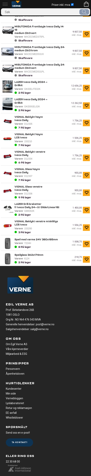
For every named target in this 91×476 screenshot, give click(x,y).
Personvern (13, 368)
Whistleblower (14, 417)
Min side (11, 393)
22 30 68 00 (13, 461)
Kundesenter (13, 388)
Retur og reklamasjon (19, 408)
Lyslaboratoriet (15, 403)
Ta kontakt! (19, 442)
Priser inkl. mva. (63, 4)
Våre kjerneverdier (17, 349)
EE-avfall (11, 412)
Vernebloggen (14, 398)
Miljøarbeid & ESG (16, 353)
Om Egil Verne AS (16, 344)
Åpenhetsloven (15, 373)
